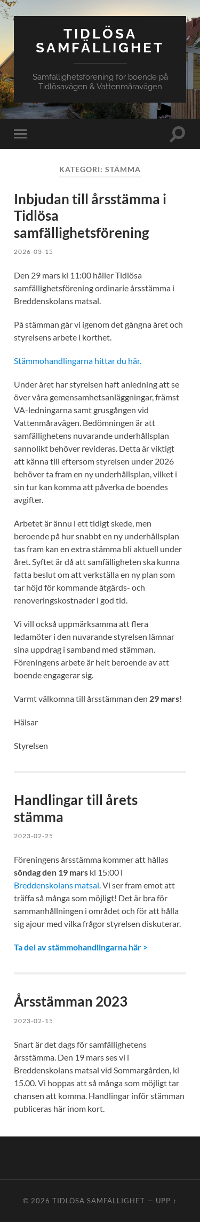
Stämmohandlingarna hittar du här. (77, 360)
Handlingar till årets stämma (76, 808)
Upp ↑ (166, 1200)
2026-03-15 (33, 252)
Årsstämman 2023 (70, 1001)
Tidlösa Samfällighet (100, 40)
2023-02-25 (33, 836)
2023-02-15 (33, 1021)
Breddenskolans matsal (56, 885)
